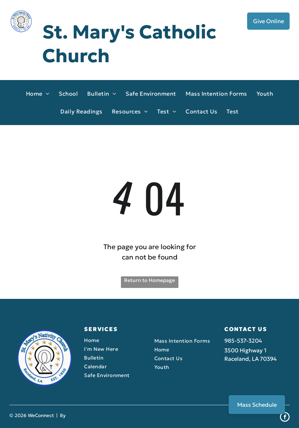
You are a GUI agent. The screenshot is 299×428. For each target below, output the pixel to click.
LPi (70, 415)
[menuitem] (37, 94)
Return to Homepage (149, 280)
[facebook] (285, 417)
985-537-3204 (243, 340)
